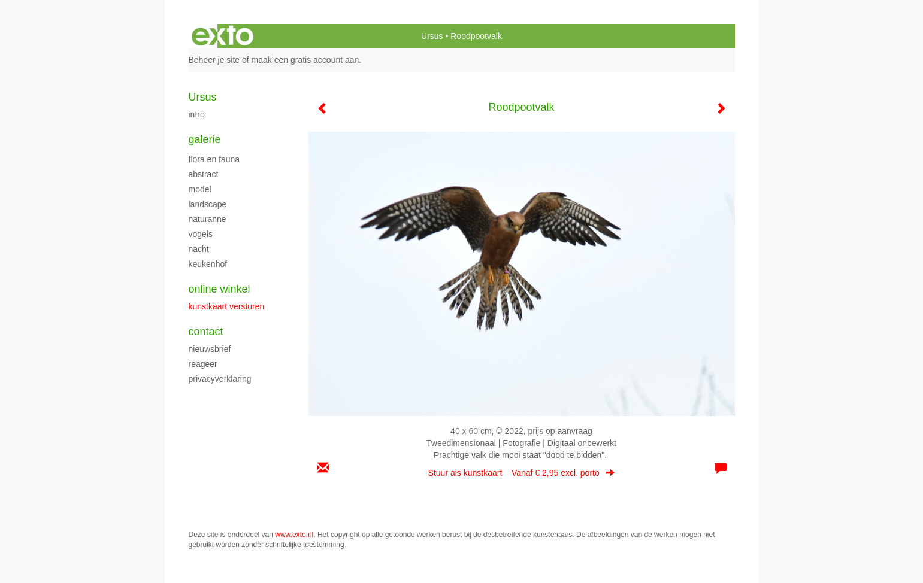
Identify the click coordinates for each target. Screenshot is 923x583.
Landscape (208, 204)
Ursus (432, 36)
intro (197, 114)
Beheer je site (214, 60)
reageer (203, 364)
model (200, 189)
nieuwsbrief (210, 349)
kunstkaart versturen (227, 306)
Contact (206, 332)
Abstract (204, 174)
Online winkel (219, 289)
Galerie (205, 139)
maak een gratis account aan (305, 60)
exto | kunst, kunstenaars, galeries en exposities (222, 36)
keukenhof (208, 264)
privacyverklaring (220, 379)
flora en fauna (214, 159)
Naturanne (207, 219)
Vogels (201, 234)
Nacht (199, 249)
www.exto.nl (294, 534)
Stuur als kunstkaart (521, 473)
